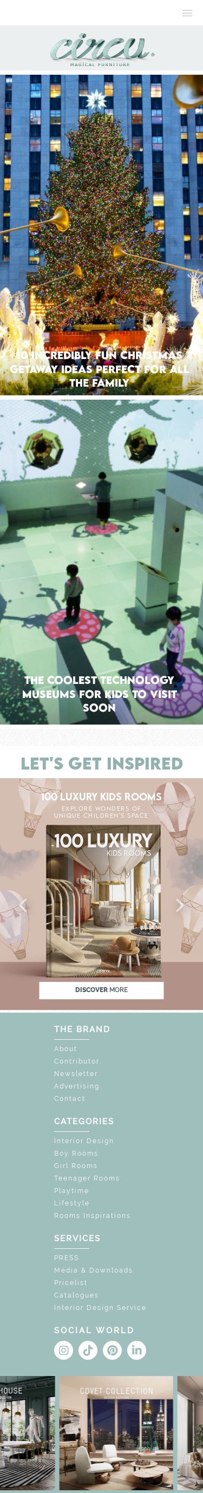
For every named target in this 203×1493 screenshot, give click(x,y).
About (65, 1049)
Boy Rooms (76, 1153)
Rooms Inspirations (92, 1216)
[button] (24, 906)
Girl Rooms (76, 1166)
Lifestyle (72, 1203)
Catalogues (76, 1295)
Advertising (77, 1086)
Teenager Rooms (87, 1178)
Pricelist (71, 1283)
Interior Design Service (100, 1308)
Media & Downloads (93, 1270)
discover (101, 990)
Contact (70, 1099)
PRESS (66, 1258)
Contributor (77, 1061)
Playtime (71, 1191)
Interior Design (84, 1141)
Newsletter (76, 1074)
